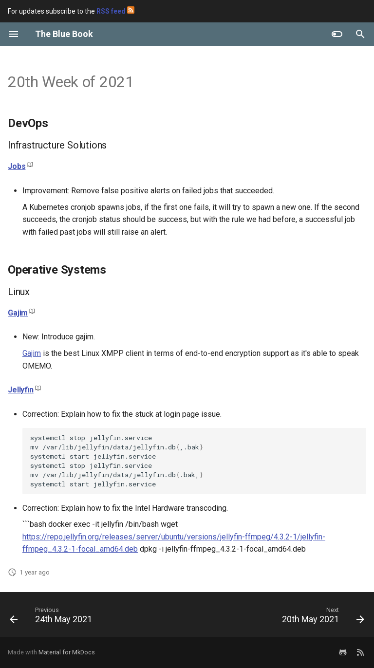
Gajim (18, 312)
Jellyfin (21, 389)
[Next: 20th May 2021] (322, 617)
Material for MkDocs (66, 652)
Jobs (16, 166)
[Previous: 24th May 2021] (53, 617)
